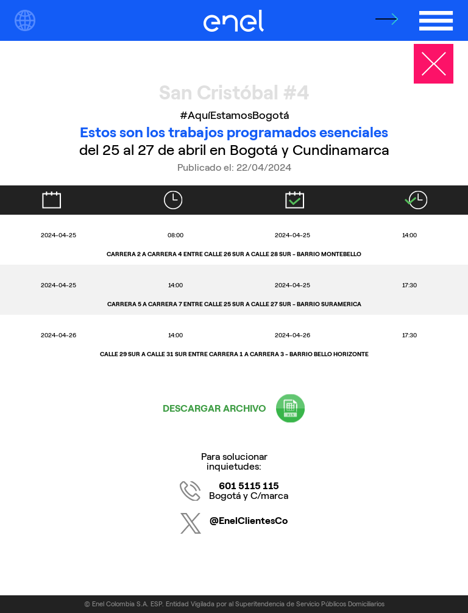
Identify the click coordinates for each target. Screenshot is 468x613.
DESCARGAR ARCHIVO (214, 408)
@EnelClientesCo (249, 520)
